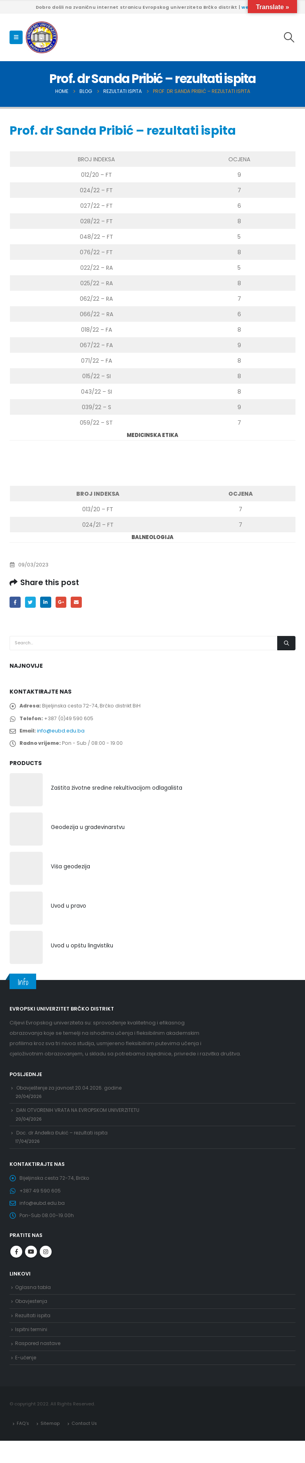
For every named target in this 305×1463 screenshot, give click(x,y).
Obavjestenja (32, 1319)
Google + (63, 602)
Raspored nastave (39, 1364)
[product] (26, 795)
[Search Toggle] (289, 37)
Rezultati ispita (33, 1334)
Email (79, 602)
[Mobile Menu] (16, 37)
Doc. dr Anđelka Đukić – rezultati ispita (64, 1143)
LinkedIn (47, 602)
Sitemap (50, 1445)
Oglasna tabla (33, 1304)
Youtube (31, 1268)
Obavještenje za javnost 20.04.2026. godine (72, 1094)
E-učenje (26, 1379)
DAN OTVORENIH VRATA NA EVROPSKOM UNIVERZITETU (81, 1119)
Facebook (15, 602)
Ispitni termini (32, 1348)
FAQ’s (23, 1445)
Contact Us (84, 1445)
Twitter (31, 602)
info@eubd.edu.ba (62, 734)
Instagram (46, 1268)
